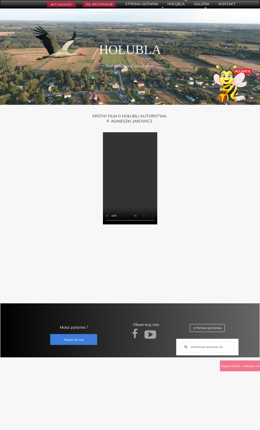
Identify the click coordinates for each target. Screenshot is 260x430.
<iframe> (130, 394)
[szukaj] (207, 347)
